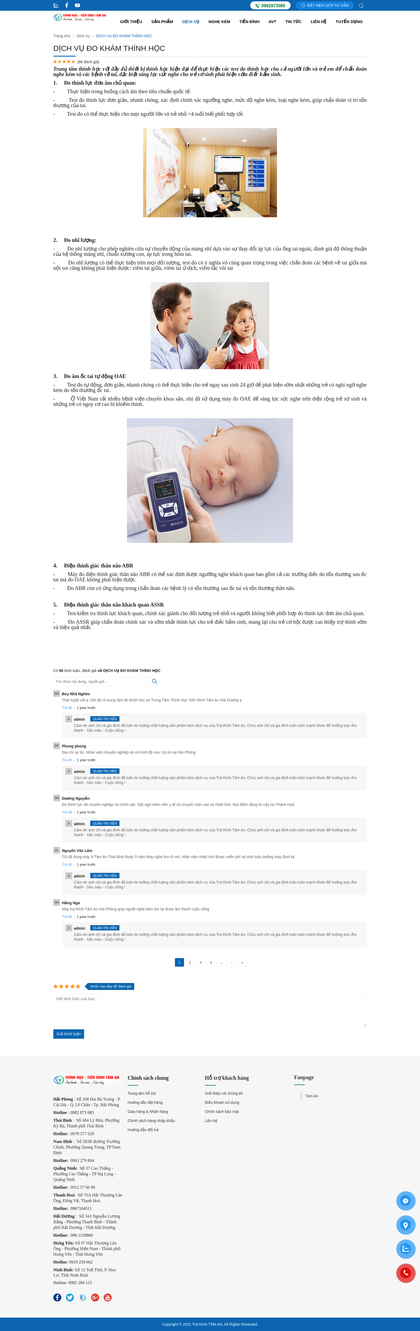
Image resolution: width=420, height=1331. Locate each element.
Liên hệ (319, 21)
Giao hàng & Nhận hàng (148, 1111)
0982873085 (270, 5)
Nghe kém (219, 21)
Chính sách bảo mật (222, 1111)
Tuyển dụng (349, 21)
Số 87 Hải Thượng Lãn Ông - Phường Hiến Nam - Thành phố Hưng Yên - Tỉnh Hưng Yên (87, 1249)
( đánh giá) (88, 62)
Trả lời (67, 708)
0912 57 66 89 (82, 1187)
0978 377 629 (82, 1133)
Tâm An (311, 1096)
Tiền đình (249, 21)
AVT (272, 21)
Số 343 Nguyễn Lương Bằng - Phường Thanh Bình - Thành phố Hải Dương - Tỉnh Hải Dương (86, 1222)
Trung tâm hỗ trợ (142, 1093)
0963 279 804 (82, 1160)
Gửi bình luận (69, 1033)
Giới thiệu (131, 21)
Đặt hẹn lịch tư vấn (324, 5)
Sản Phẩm (162, 21)
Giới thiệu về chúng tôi (224, 1093)
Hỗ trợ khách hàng (227, 1077)
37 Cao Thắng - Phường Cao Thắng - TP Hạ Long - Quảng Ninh (84, 1174)
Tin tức (293, 21)
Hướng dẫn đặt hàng (145, 1102)
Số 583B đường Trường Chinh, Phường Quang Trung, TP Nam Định (87, 1147)
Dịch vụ (190, 21)
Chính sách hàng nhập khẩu (151, 1121)
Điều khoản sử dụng (222, 1102)
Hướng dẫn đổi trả (143, 1130)
